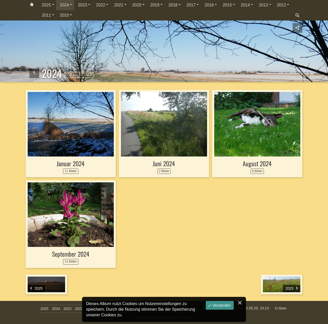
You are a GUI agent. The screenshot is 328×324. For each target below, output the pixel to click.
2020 (136, 5)
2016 (209, 5)
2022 (100, 5)
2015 (227, 5)
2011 (46, 15)
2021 (118, 5)
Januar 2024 (71, 163)
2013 (263, 5)
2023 (82, 5)
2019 (155, 5)
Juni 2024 (164, 163)
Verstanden (221, 305)
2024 (64, 5)
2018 (173, 5)
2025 (46, 5)
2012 (281, 5)
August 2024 (257, 163)
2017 (191, 5)
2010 (64, 15)
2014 (245, 5)
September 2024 (70, 253)
